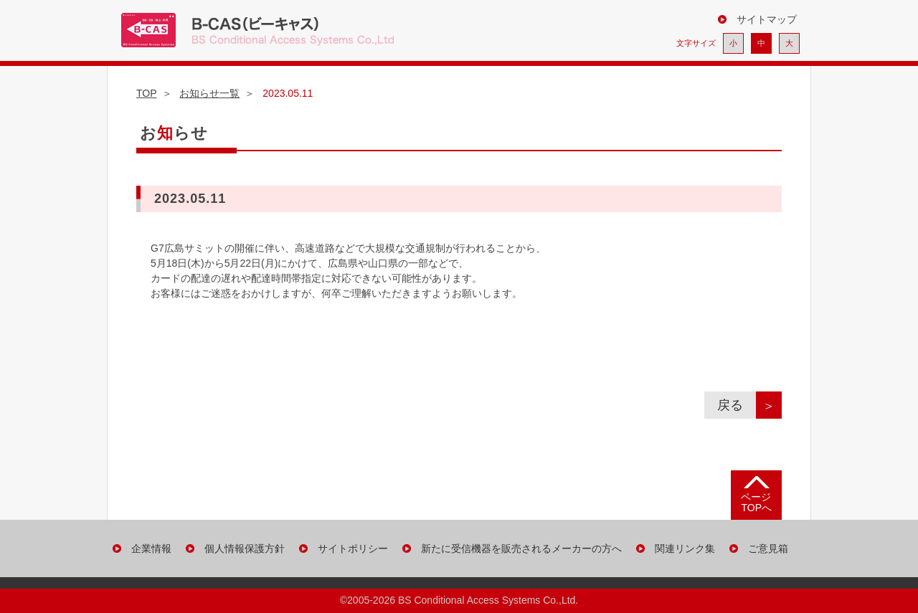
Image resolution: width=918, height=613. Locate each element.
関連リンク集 (685, 548)
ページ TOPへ (756, 502)
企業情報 (151, 548)
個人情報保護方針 (244, 548)
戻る (736, 405)
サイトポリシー (353, 548)
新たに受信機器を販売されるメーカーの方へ (521, 548)
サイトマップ (767, 19)
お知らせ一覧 (209, 93)
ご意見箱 (768, 548)
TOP (146, 93)
